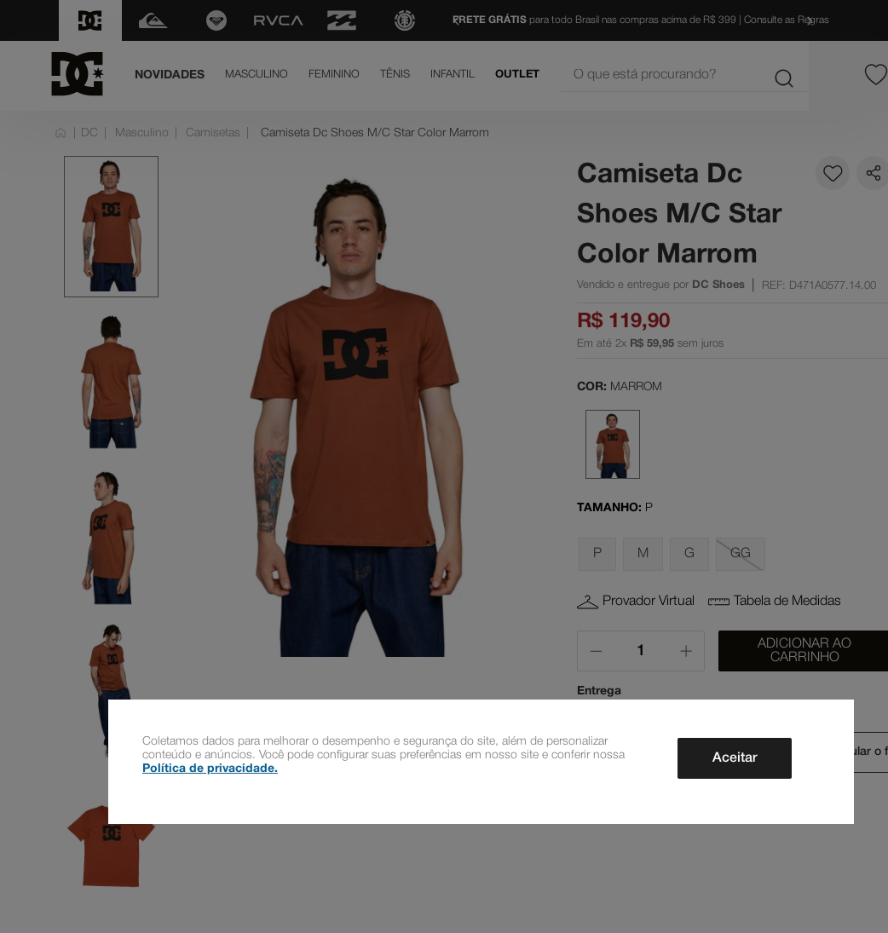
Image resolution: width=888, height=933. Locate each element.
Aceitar (735, 758)
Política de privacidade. (210, 769)
